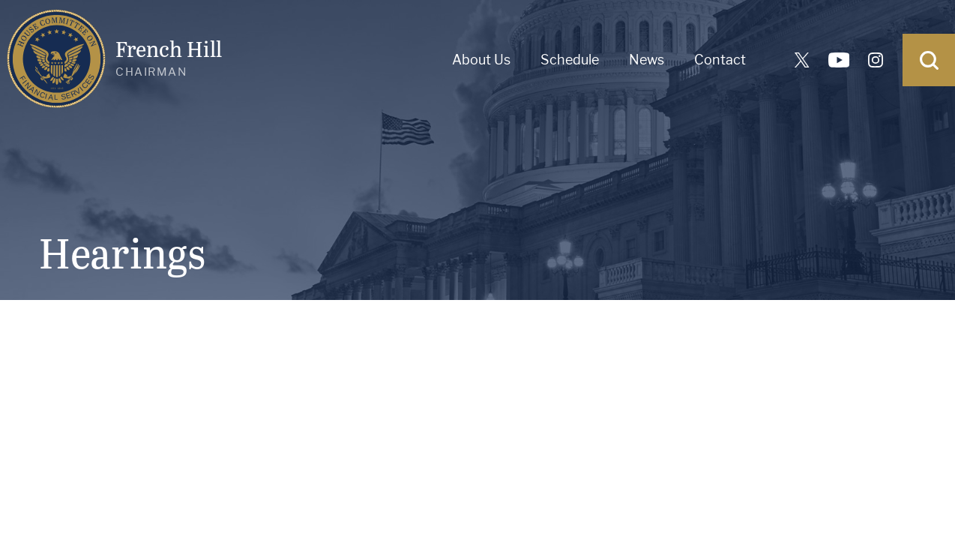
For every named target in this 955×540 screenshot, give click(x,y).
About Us (481, 60)
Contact (720, 60)
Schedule (569, 60)
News (646, 60)
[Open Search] (929, 60)
